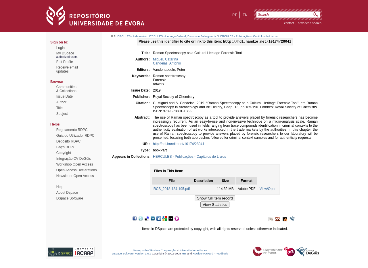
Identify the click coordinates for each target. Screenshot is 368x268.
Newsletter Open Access (75, 176)
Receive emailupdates (67, 69)
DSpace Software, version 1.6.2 (131, 254)
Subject (62, 114)
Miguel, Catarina (165, 60)
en (245, 15)
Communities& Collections (66, 89)
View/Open (268, 189)
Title (59, 108)
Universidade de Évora (193, 250)
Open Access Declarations (76, 170)
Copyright (63, 153)
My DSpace (65, 53)
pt (234, 15)
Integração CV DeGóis (73, 159)
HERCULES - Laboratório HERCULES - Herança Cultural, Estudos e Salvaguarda (166, 36)
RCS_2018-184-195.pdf (172, 189)
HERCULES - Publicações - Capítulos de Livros (247, 36)
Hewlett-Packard (203, 254)
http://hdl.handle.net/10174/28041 (178, 144)
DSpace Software (69, 198)
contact (289, 23)
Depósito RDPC (68, 141)
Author (61, 102)
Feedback (222, 254)
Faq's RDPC (65, 147)
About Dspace (67, 193)
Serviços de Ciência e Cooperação (154, 250)
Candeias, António (167, 64)
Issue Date (64, 96)
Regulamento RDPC (72, 130)
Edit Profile (64, 62)
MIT (184, 254)
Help (60, 187)
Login (60, 48)
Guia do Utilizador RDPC (75, 136)
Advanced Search (309, 23)
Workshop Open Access (74, 164)
